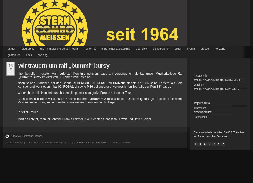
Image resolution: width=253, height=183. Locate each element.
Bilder (178, 48)
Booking (43, 55)
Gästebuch (14, 55)
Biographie (28, 48)
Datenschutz (201, 117)
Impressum (200, 108)
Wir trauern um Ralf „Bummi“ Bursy (63, 65)
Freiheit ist (90, 48)
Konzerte (220, 48)
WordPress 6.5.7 (82, 142)
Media (191, 48)
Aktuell (12, 48)
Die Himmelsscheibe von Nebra (59, 48)
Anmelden (124, 142)
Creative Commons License (27, 136)
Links (29, 55)
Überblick (141, 48)
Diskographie (160, 48)
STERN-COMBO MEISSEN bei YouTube (216, 89)
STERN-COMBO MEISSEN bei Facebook (217, 80)
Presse (205, 48)
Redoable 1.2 (103, 142)
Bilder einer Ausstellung (115, 48)
